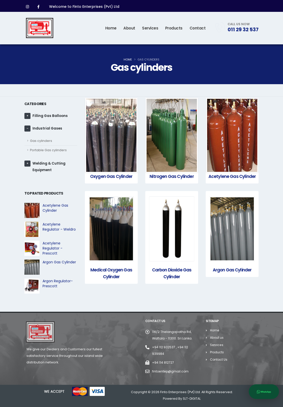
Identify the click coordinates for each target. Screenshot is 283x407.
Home (111, 28)
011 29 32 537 (243, 29)
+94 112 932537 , (165, 347)
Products (174, 28)
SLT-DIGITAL (192, 398)
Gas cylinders (41, 141)
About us (217, 337)
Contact (198, 28)
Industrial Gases (47, 128)
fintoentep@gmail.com (171, 371)
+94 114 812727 (163, 362)
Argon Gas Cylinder (59, 262)
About (129, 28)
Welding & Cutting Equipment (49, 167)
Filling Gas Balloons (50, 115)
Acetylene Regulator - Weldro (59, 227)
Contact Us (219, 359)
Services (150, 28)
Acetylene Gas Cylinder (55, 208)
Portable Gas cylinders (48, 150)
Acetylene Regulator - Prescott (52, 248)
